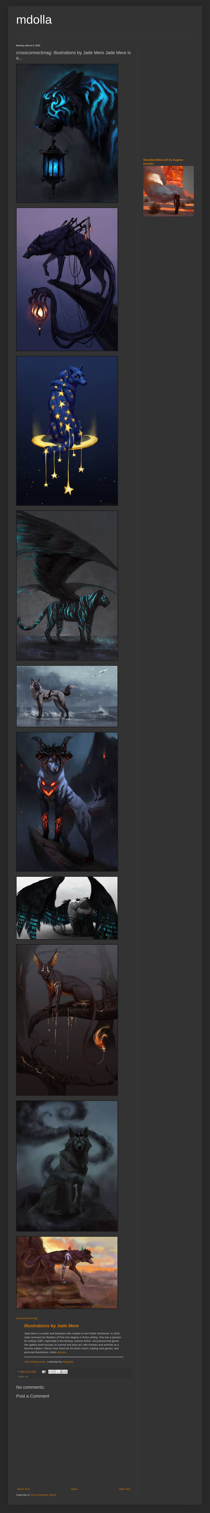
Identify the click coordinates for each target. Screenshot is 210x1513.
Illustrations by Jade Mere (51, 1325)
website (61, 1352)
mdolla (34, 19)
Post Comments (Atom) (43, 1495)
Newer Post (23, 1489)
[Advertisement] (155, 68)
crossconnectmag (26, 1318)
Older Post (124, 1489)
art (26, 1376)
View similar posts (34, 1361)
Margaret (68, 1361)
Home (74, 1489)
